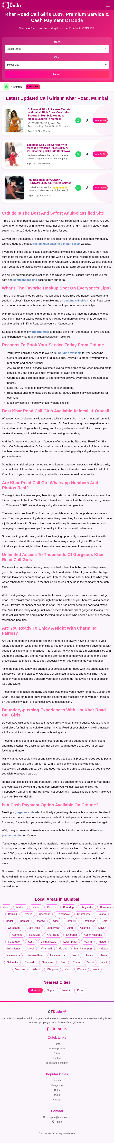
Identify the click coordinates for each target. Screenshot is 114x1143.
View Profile (100, 120)
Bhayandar (87, 907)
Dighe (55, 921)
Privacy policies (57, 1048)
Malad (102, 941)
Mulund (63, 948)
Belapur (51, 907)
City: (57, 57)
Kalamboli (85, 927)
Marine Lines (13, 948)
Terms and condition (57, 1062)
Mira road (46, 948)
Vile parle (52, 969)
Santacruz (48, 962)
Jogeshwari (53, 927)
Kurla (31, 941)
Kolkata (57, 1099)
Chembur (44, 914)
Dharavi (40, 921)
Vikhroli (36, 969)
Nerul (75, 955)
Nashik (66, 990)
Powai (104, 955)
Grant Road (33, 927)
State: (57, 41)
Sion (63, 962)
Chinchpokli (63, 914)
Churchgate (84, 914)
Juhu (70, 927)
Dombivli (71, 921)
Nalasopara (13, 955)
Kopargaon (14, 941)
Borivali (12, 914)
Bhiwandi (105, 907)
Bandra (36, 907)
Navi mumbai (58, 955)
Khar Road (53, 934)
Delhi (57, 1090)
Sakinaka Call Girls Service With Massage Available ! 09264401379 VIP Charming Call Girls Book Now (48, 147)
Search (57, 74)
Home (57, 1043)
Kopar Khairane (93, 934)
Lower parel (70, 941)
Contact (57, 1058)
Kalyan (102, 927)
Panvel (90, 955)
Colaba (101, 914)
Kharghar (71, 934)
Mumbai (17, 86)
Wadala (81, 969)
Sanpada (30, 962)
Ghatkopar (89, 921)
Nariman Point (35, 955)
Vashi (104, 962)
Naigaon (104, 948)
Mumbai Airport (83, 948)
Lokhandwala (48, 941)
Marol (30, 948)
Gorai (105, 921)
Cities (57, 1053)
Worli (96, 969)
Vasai (90, 962)
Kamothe (17, 934)
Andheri (20, 907)
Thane (76, 962)
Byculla (28, 914)
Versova (20, 969)
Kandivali (34, 934)
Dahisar (24, 921)
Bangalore (57, 1085)
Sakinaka (12, 962)
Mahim (88, 941)
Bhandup (68, 907)
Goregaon (14, 927)
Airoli (6, 907)
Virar (67, 969)
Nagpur (51, 990)
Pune (80, 990)
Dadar (9, 921)
